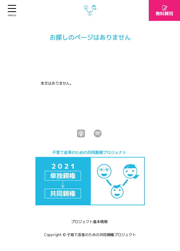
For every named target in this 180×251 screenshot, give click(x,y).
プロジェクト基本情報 (89, 221)
